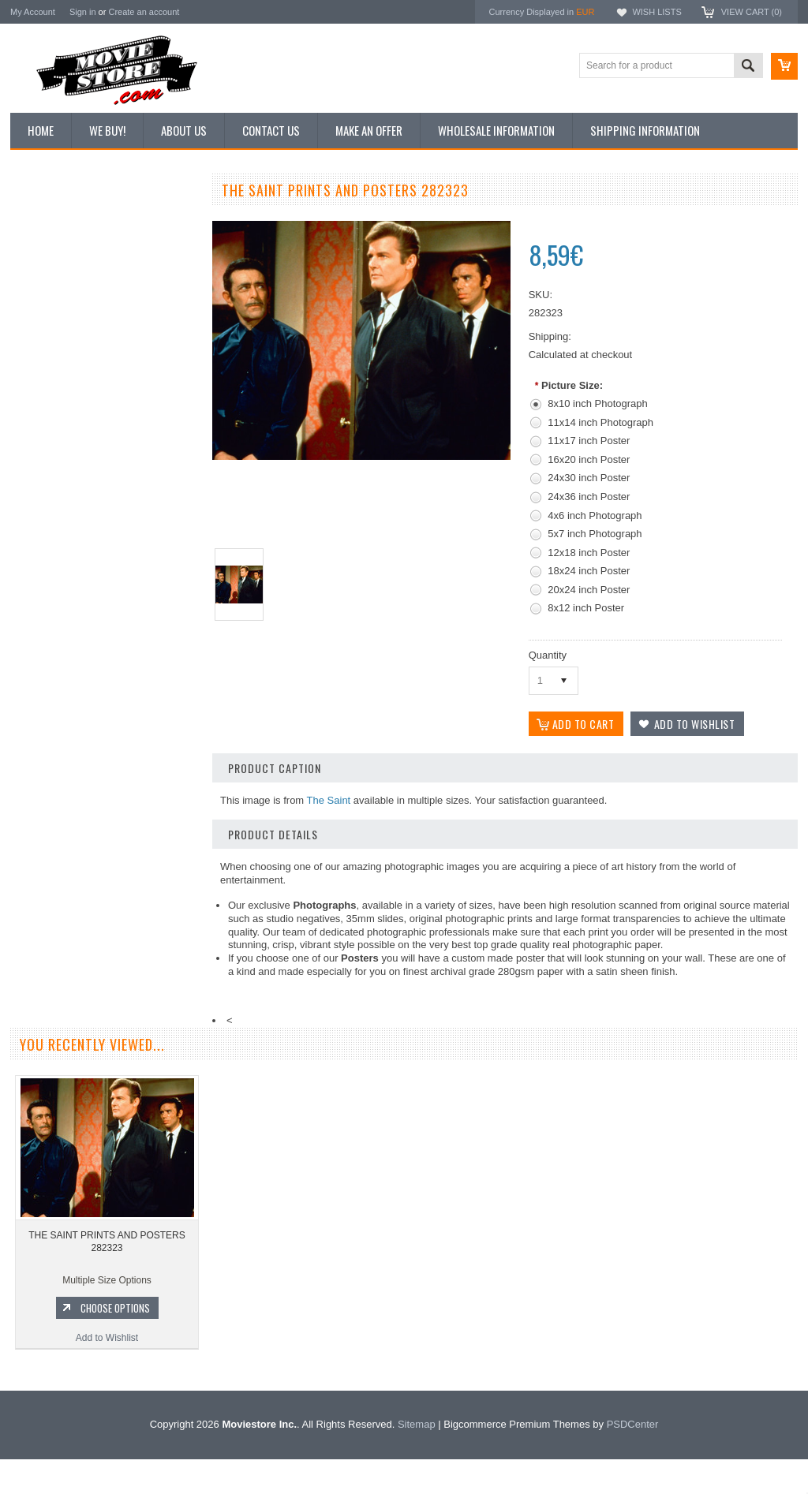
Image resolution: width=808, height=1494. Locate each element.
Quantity (548, 655)
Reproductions (49, 327)
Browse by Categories (65, 300)
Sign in (82, 12)
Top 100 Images (52, 273)
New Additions (49, 220)
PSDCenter (633, 1459)
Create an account (143, 12)
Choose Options (113, 844)
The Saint (329, 800)
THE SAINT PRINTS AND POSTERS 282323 (106, 1276)
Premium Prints (51, 380)
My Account (32, 12)
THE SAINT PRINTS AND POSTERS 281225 (105, 778)
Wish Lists (656, 12)
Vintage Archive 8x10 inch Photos (89, 246)
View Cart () (751, 12)
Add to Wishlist (104, 874)
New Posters (46, 353)
